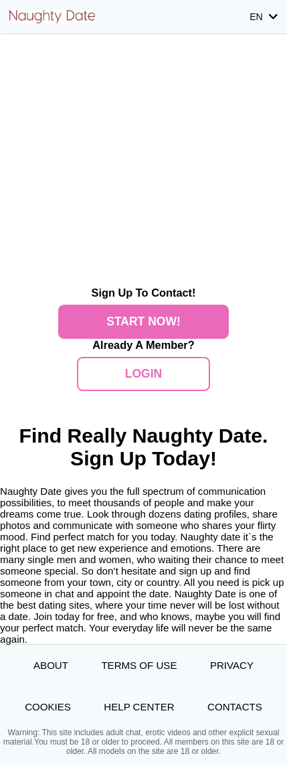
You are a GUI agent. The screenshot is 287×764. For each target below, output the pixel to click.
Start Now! (143, 321)
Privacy (232, 665)
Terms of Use (139, 665)
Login (143, 373)
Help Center (139, 706)
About (50, 665)
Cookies (48, 706)
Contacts (234, 706)
